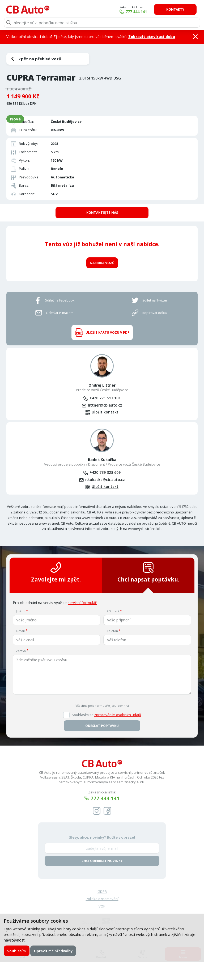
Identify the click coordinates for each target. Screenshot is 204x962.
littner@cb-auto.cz (105, 404)
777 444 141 (137, 11)
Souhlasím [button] (16, 950)
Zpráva (21, 651)
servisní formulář (82, 602)
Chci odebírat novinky (102, 860)
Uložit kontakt (105, 412)
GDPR (102, 891)
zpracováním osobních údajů (117, 714)
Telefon (112, 631)
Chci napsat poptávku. (148, 572)
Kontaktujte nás (102, 212)
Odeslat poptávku (102, 725)
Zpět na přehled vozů (39, 58)
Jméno (20, 611)
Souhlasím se (106, 714)
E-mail (20, 631)
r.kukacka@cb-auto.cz (105, 479)
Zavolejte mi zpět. (56, 572)
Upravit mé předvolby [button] (53, 950)
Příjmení (113, 611)
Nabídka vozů (102, 262)
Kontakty (177, 9)
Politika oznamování (102, 898)
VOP (102, 906)
